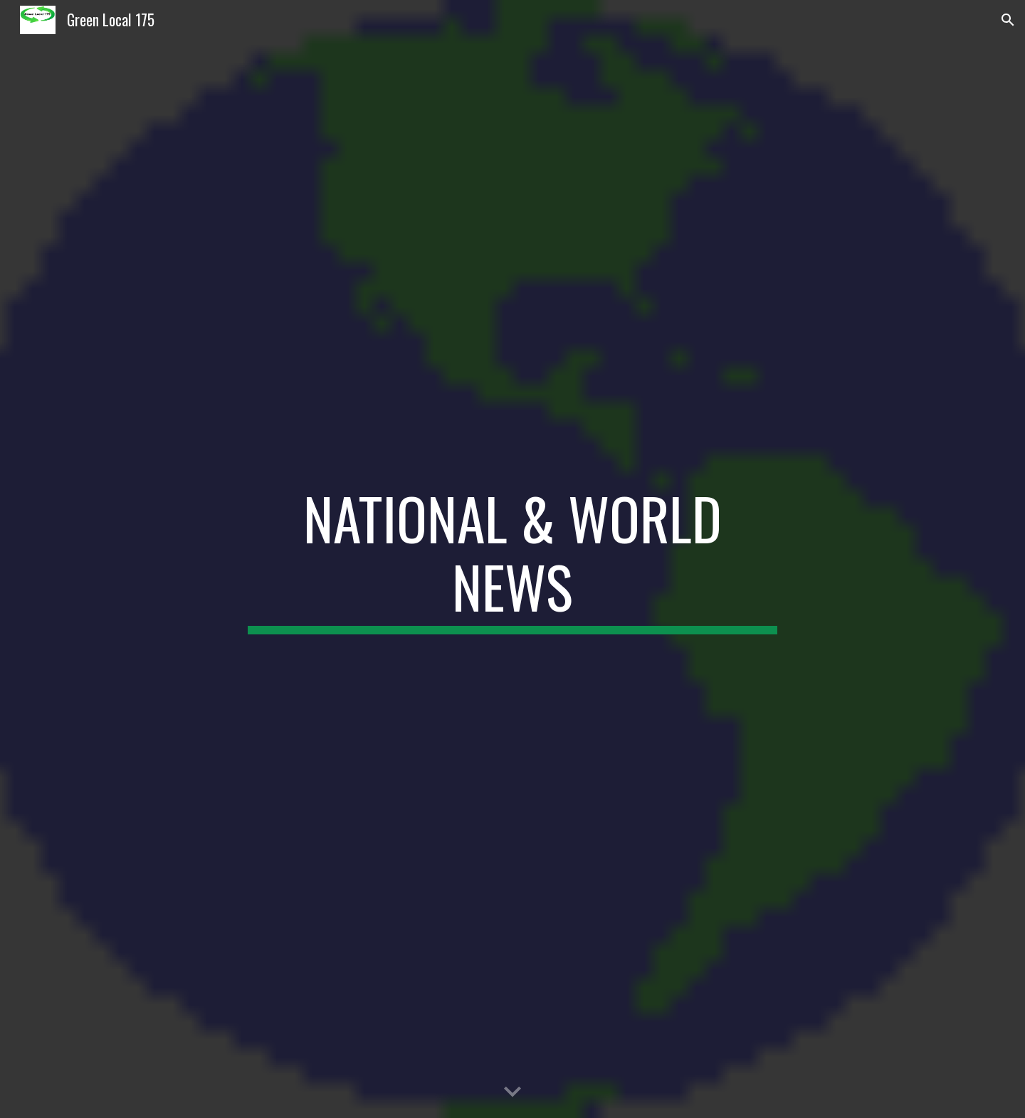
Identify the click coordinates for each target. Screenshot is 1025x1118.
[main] (512, 559)
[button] (1008, 20)
